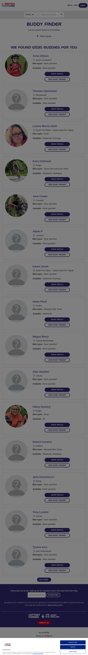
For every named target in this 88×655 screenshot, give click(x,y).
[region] (44, 646)
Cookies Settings (73, 651)
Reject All (73, 647)
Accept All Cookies (72, 642)
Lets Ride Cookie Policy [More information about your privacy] (37, 653)
